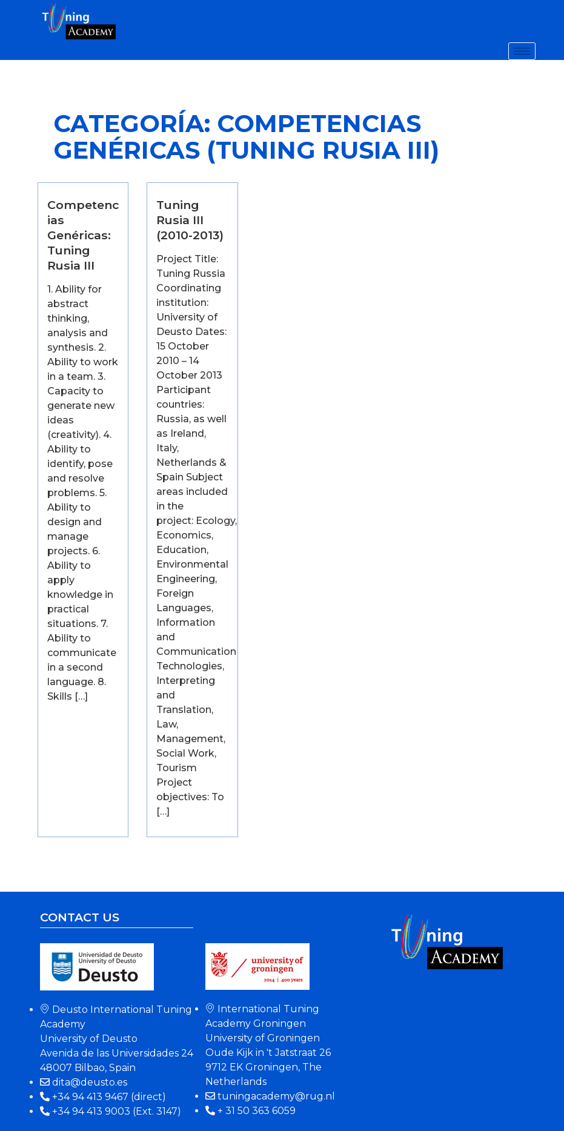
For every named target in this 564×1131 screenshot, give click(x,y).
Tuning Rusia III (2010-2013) (190, 219)
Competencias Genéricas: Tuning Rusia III (83, 235)
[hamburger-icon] (522, 51)
